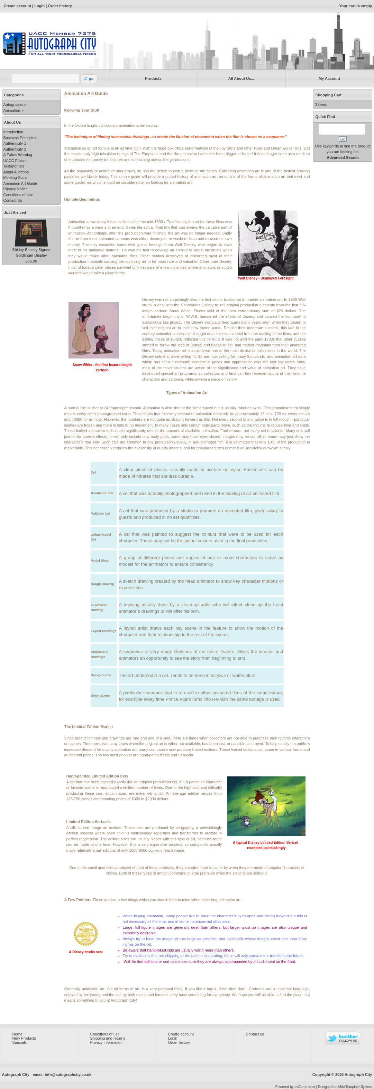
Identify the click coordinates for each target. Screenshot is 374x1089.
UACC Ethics (14, 161)
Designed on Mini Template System (345, 1087)
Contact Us (12, 200)
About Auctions (16, 172)
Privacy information (106, 1042)
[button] (89, 78)
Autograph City (358, 1074)
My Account (328, 78)
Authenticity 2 (14, 149)
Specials (19, 1042)
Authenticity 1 (14, 143)
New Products (24, 1038)
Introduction (13, 132)
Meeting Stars (15, 177)
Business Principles (19, 138)
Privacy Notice (15, 189)
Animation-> (13, 110)
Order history (60, 6)
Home (17, 1034)
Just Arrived (15, 212)
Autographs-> (14, 105)
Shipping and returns (108, 1038)
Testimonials (14, 166)
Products (152, 78)
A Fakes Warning (17, 155)
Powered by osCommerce (295, 1087)
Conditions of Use (18, 195)
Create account (17, 6)
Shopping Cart (329, 95)
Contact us (255, 1034)
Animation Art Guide (20, 183)
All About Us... (240, 78)
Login (39, 6)
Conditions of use (105, 1034)
